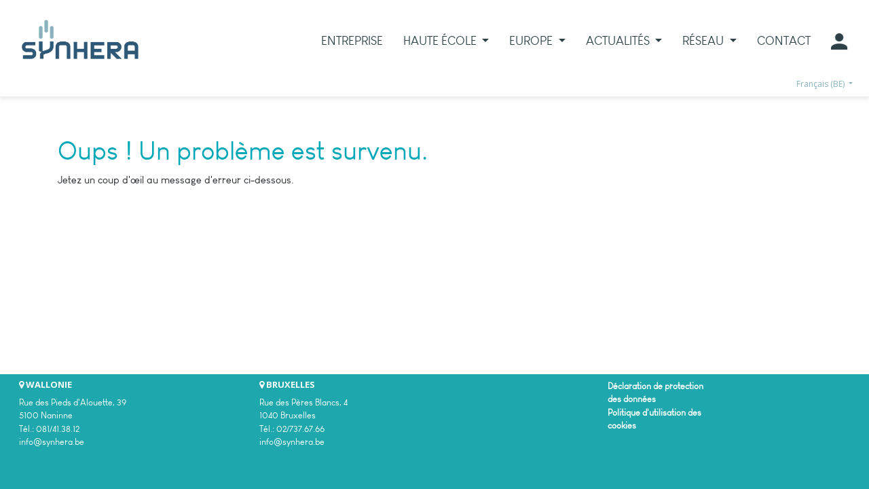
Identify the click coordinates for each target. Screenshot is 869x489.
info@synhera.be (51, 442)
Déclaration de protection (655, 386)
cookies (622, 425)
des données (632, 399)
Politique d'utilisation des (654, 413)
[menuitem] (352, 41)
